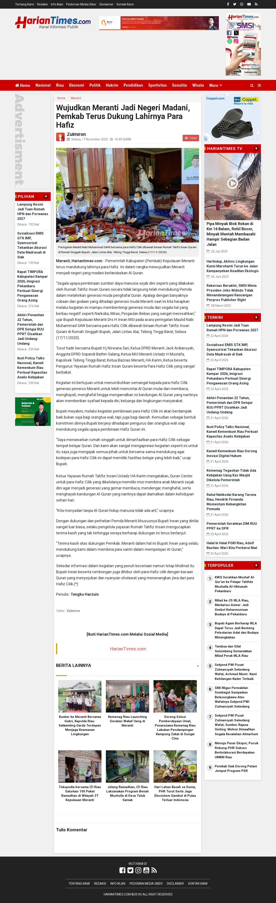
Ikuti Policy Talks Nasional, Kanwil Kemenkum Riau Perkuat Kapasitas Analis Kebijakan (32, 367)
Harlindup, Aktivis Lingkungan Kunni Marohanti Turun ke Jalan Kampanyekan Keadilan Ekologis (233, 266)
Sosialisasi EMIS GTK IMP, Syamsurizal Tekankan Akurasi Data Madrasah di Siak (232, 349)
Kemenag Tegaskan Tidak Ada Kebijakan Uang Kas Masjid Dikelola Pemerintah (231, 475)
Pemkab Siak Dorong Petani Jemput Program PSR (236, 768)
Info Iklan (57, 4)
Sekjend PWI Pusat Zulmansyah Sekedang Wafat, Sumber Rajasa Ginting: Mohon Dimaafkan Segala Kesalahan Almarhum (236, 725)
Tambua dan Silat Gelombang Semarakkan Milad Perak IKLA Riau (233, 651)
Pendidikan (133, 85)
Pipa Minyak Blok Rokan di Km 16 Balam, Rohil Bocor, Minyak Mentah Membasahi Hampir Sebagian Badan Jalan (231, 234)
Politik (94, 85)
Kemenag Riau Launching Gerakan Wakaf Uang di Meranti (127, 721)
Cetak (191, 138)
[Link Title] (122, 870)
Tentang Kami (24, 4)
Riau (60, 85)
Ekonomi (76, 85)
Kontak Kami (125, 4)
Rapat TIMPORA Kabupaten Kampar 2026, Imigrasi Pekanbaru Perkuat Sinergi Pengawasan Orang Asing (32, 286)
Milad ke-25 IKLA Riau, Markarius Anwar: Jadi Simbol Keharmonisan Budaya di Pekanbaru (232, 607)
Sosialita (179, 85)
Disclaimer (106, 4)
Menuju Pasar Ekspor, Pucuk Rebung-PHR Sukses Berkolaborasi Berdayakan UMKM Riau (236, 750)
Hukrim (112, 85)
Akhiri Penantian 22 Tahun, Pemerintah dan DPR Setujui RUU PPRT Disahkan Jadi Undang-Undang (30, 329)
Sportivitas (157, 85)
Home (22, 85)
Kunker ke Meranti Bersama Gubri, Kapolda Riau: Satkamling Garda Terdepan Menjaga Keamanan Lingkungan (80, 725)
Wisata (198, 85)
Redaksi (42, 4)
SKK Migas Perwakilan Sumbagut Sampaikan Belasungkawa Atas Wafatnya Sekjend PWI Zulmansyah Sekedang (232, 697)
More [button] (213, 85)
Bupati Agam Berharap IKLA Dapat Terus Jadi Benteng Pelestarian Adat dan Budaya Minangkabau (237, 630)
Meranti (76, 98)
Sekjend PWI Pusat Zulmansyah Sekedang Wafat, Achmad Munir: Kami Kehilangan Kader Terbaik (236, 672)
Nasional (43, 85)
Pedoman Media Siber (81, 4)
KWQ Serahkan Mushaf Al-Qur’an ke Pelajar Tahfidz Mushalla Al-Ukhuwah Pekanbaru (235, 584)
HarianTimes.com (128, 648)
